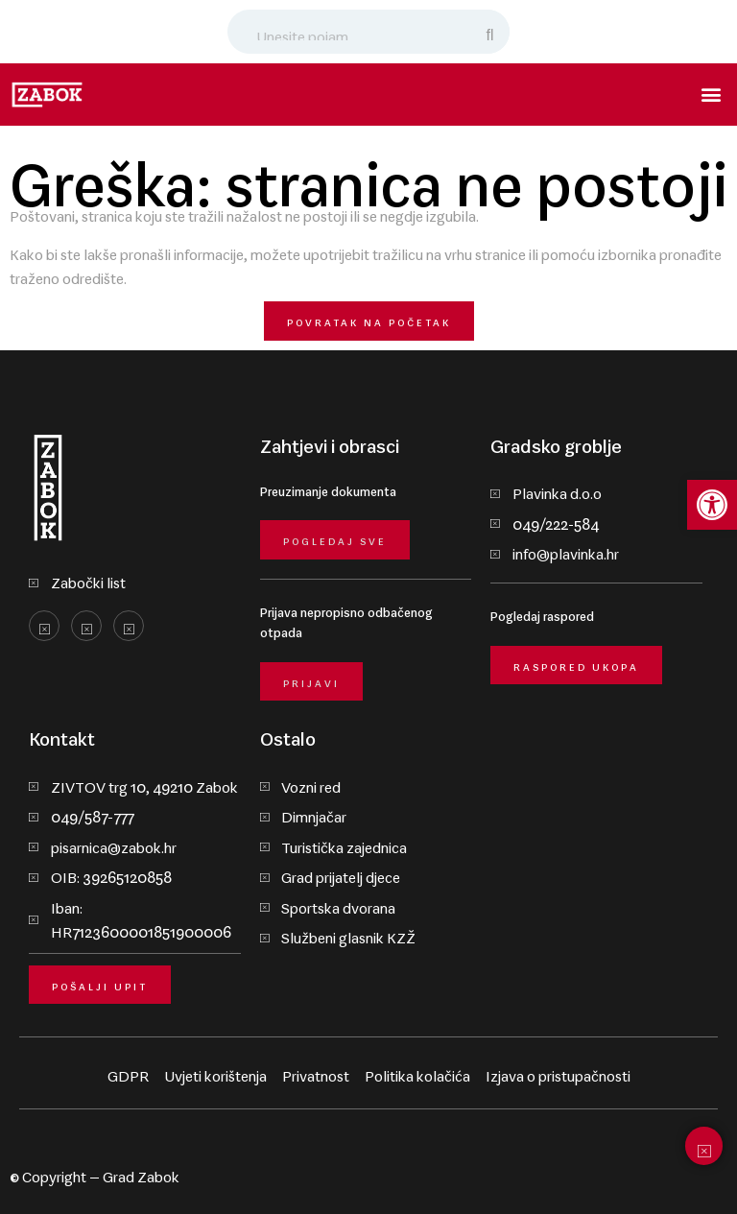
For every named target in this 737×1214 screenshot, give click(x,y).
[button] (711, 94)
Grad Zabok (141, 1172)
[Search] (491, 32)
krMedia (700, 1172)
